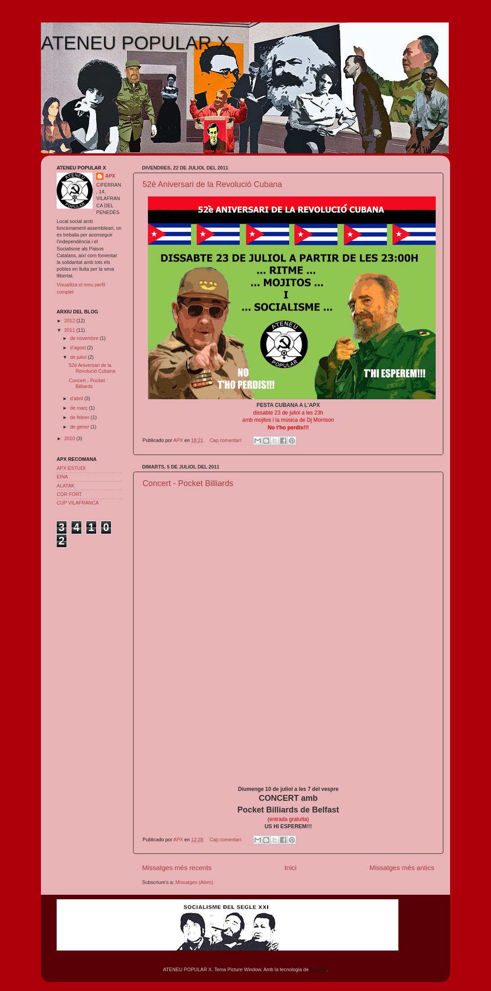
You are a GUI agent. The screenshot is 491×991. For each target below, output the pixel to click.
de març (79, 408)
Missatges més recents (177, 867)
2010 (70, 438)
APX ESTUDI (71, 468)
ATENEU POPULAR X (135, 43)
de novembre (85, 338)
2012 (70, 320)
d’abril (77, 398)
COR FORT (69, 494)
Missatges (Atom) (194, 882)
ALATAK (66, 485)
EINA (62, 476)
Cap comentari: (227, 440)
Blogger (318, 969)
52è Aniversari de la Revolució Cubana (212, 184)
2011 (70, 330)
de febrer (80, 417)
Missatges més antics (402, 867)
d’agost (78, 347)
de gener (80, 426)
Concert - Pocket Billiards (188, 483)
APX (110, 176)
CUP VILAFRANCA (77, 502)
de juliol (79, 357)
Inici (291, 867)
